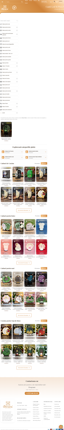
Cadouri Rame (35, 416)
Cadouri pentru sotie (6, 47)
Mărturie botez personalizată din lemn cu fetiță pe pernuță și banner (29, 257)
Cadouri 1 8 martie (5, 66)
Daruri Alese (24, 117)
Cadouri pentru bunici (6, 97)
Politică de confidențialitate (47, 419)
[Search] (15, 1)
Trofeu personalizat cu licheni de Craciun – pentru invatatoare (29, 184)
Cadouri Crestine (5, 106)
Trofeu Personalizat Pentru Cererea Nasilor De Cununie (18, 289)
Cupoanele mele (57, 410)
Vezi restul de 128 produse (24, 210)
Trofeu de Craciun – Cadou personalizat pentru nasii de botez (18, 341)
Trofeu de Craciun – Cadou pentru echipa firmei (18, 204)
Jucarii (3, 112)
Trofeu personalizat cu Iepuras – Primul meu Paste (29, 236)
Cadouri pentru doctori (6, 90)
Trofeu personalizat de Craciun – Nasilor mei (18, 361)
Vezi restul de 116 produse (24, 315)
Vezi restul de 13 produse (24, 368)
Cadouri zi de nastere (6, 81)
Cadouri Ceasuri (36, 411)
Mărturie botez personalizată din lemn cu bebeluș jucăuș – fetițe (41, 257)
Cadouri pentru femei (6, 37)
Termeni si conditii (47, 410)
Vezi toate (44, 163)
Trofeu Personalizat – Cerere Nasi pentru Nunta (18, 309)
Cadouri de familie (5, 94)
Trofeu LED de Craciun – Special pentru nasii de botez (6, 139)
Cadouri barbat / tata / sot (7, 53)
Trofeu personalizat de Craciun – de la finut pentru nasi (41, 361)
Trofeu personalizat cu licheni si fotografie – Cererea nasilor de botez (6, 236)
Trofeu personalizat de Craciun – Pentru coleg (29, 204)
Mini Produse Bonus (37, 420)
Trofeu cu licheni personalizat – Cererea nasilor (6, 289)
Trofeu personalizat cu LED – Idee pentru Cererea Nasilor (29, 289)
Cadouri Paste (5, 103)
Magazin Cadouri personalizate (36, 405)
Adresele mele (57, 412)
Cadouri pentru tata (6, 87)
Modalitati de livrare (47, 406)
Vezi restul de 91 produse (24, 263)
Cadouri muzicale (36, 418)
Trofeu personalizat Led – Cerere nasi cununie (41, 288)
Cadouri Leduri (36, 409)
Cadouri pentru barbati (6, 56)
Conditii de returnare (48, 408)
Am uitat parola (57, 417)
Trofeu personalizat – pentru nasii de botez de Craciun (30, 341)
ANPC (45, 416)
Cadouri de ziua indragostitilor (8, 44)
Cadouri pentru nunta (6, 30)
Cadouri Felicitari (36, 413)
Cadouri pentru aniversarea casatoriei (7, 34)
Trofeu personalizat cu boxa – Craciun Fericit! (29, 361)
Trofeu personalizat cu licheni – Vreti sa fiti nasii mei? (18, 236)
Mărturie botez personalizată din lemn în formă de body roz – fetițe (6, 257)
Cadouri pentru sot (5, 41)
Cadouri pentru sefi (6, 84)
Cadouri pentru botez (6, 27)
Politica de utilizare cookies (47, 413)
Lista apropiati (57, 406)
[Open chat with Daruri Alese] (61, 427)
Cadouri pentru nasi (6, 24)
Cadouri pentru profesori (7, 72)
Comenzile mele (57, 408)
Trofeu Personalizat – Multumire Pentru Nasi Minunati (6, 309)
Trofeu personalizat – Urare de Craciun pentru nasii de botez (42, 341)
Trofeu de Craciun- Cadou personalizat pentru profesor (6, 204)
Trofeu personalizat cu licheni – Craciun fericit (6, 361)
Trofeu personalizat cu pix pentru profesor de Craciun (18, 184)
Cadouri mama (5, 69)
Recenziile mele (57, 414)
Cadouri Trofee (36, 407)
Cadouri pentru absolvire (7, 109)
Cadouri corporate (5, 75)
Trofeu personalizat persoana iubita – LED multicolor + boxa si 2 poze (6, 184)
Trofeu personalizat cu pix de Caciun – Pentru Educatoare (41, 184)
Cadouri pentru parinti (6, 59)
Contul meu (56, 404)
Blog (44, 404)
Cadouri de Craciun (6, 78)
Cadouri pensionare (6, 100)
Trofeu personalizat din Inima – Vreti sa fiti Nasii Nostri (30, 309)
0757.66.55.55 (32, 393)
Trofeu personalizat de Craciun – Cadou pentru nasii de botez (41, 204)
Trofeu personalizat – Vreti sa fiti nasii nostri (41, 309)
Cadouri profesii (5, 62)
